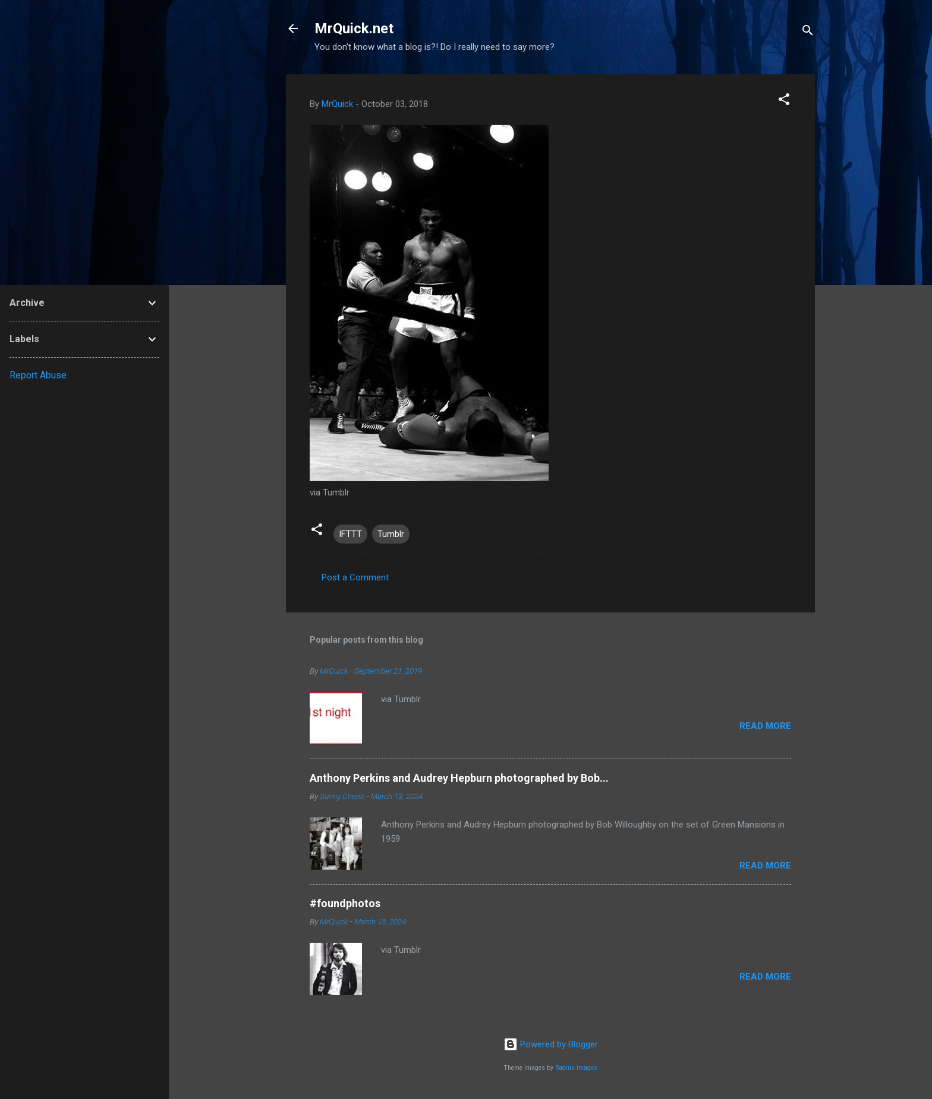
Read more (765, 726)
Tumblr (390, 534)
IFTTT (350, 534)
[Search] (808, 32)
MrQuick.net (353, 28)
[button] (784, 101)
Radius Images (576, 1068)
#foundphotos (345, 903)
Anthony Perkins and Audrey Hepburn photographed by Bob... (459, 778)
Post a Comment (355, 577)
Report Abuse (38, 375)
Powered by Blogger (550, 1044)
